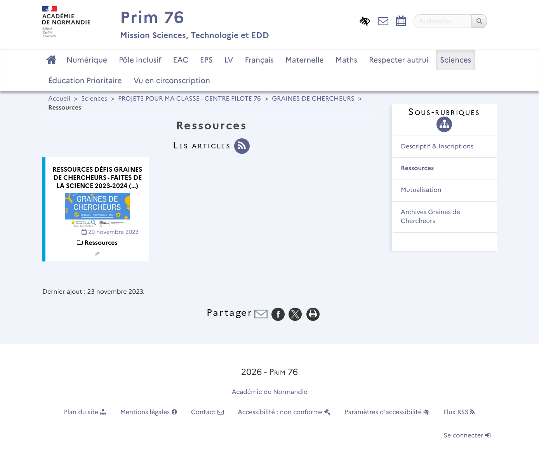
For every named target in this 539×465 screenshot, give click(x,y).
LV (228, 59)
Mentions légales (148, 412)
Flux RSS (459, 412)
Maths (346, 59)
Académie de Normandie (270, 392)
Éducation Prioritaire (85, 80)
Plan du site (85, 412)
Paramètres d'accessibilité (387, 412)
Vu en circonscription (172, 80)
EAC (180, 59)
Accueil (59, 99)
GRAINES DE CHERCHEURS (313, 99)
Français (259, 59)
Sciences (455, 59)
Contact (207, 412)
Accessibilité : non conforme (284, 412)
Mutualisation (421, 190)
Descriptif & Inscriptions (437, 146)
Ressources (417, 168)
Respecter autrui (398, 59)
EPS (206, 59)
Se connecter (467, 435)
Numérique (86, 59)
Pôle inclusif (140, 59)
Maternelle (304, 59)
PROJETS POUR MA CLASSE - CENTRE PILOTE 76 (189, 99)
